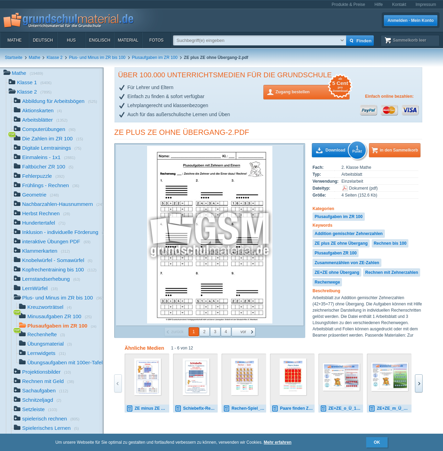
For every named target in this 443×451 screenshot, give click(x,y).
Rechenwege (327, 282)
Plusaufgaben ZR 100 (335, 253)
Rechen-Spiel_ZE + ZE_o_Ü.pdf (244, 408)
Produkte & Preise (348, 4)
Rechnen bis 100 (390, 243)
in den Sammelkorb (399, 150)
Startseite (13, 57)
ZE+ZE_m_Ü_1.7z (390, 408)
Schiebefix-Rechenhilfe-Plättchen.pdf (196, 408)
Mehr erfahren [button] (277, 442)
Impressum (426, 4)
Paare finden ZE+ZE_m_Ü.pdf (293, 408)
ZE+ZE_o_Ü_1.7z (341, 408)
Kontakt (399, 4)
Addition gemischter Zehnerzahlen (349, 233)
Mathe (14, 40)
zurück (177, 331)
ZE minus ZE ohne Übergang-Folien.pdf (147, 408)
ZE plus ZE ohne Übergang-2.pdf (181, 132)
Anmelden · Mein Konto (411, 20)
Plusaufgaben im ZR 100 (155, 57)
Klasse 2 (55, 57)
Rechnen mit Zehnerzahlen (391, 272)
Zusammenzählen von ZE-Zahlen (347, 262)
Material (128, 40)
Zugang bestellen (312, 91)
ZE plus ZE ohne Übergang (341, 243)
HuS (71, 40)
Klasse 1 (30, 83)
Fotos (156, 40)
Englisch (99, 40)
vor (243, 331)
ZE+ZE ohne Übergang (337, 272)
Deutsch (43, 40)
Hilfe (378, 4)
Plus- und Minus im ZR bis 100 (97, 57)
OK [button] (377, 442)
